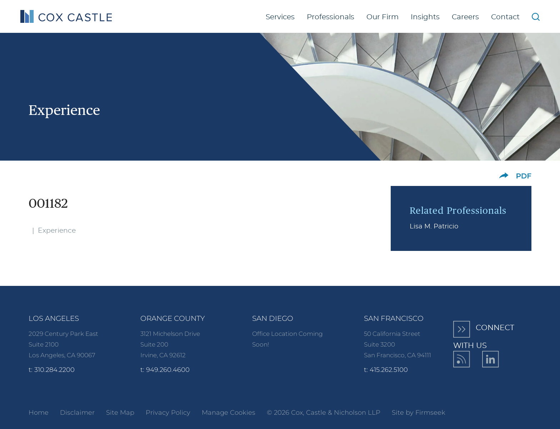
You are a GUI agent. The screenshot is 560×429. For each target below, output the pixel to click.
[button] (504, 175)
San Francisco (394, 318)
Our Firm (382, 17)
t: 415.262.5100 (386, 370)
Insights (425, 17)
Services (280, 17)
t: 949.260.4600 (165, 370)
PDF (523, 176)
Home (39, 413)
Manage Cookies (228, 413)
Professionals (330, 17)
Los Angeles (54, 318)
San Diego (272, 318)
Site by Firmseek (418, 413)
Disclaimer (77, 413)
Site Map (120, 413)
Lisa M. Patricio (434, 226)
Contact (505, 17)
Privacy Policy (168, 413)
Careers (465, 17)
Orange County (172, 318)
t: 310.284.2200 (52, 370)
